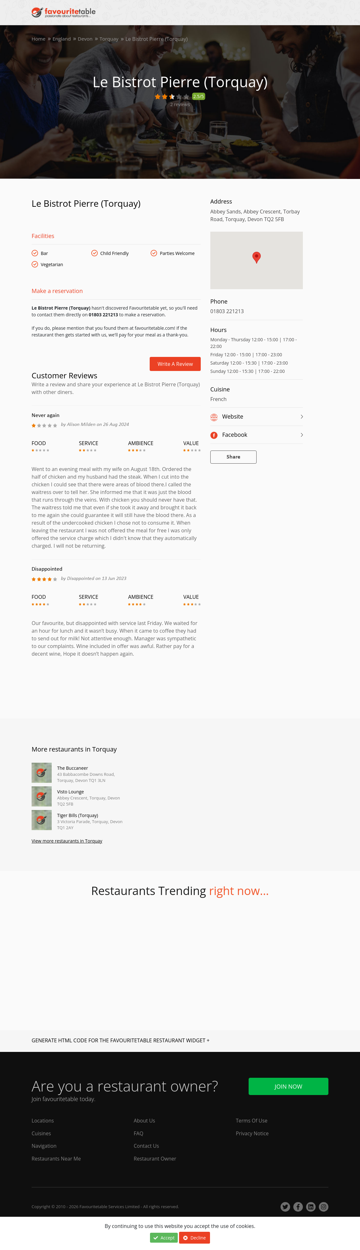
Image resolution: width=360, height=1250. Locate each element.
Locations (43, 1120)
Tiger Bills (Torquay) (77, 815)
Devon (86, 38)
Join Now (288, 1085)
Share (233, 457)
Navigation (44, 1145)
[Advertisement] (116, 685)
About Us (145, 1120)
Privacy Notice (252, 1133)
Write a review (175, 363)
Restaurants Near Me (57, 1158)
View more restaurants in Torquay (67, 841)
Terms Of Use (252, 1120)
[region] (256, 264)
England (62, 38)
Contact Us (147, 1145)
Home (39, 38)
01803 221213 (227, 311)
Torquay (111, 38)
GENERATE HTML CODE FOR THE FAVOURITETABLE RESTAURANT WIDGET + (121, 1041)
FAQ (139, 1133)
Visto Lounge (70, 792)
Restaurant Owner (155, 1158)
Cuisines (41, 1133)
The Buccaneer (72, 768)
